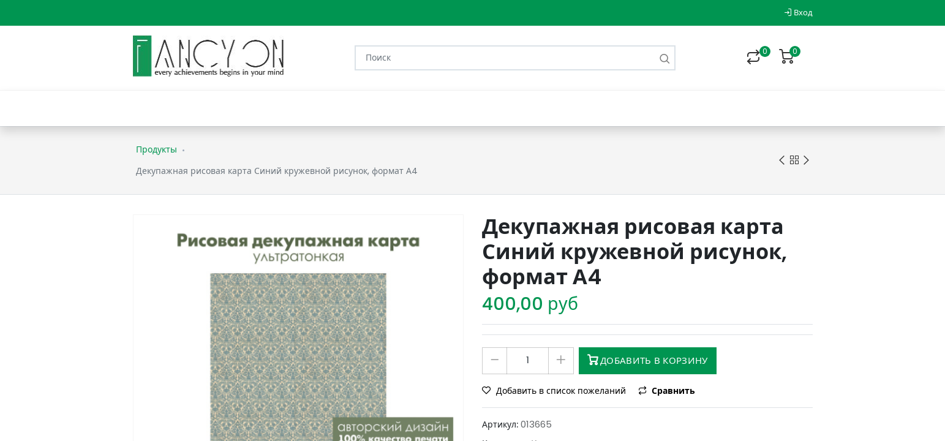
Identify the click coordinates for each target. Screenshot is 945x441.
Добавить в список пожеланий (555, 391)
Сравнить (666, 391)
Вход (798, 12)
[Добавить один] (560, 360)
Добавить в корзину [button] (647, 360)
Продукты (156, 149)
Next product (806, 160)
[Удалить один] (494, 360)
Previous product (781, 160)
